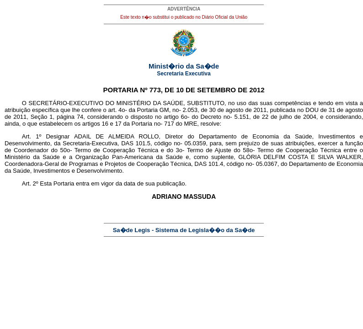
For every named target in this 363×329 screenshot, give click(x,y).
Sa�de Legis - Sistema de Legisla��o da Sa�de (184, 230)
